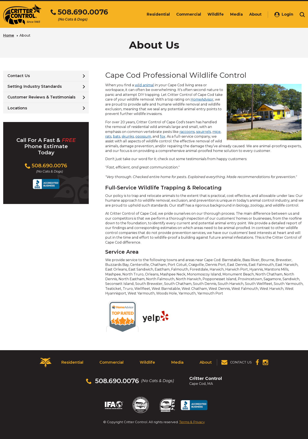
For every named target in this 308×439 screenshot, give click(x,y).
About (206, 362)
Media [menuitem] (236, 14)
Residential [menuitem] (158, 14)
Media (177, 362)
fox (162, 136)
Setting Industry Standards (34, 86)
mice (216, 132)
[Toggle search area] (302, 14)
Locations (17, 108)
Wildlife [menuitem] (215, 14)
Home (8, 35)
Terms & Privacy (192, 422)
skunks (128, 136)
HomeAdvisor (202, 99)
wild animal (144, 85)
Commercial (111, 362)
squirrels (203, 132)
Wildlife (147, 362)
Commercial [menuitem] (188, 14)
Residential (72, 362)
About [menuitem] (255, 14)
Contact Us (18, 75)
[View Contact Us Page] (236, 362)
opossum (143, 136)
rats (108, 136)
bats (116, 136)
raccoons (187, 132)
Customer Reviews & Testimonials (41, 97)
